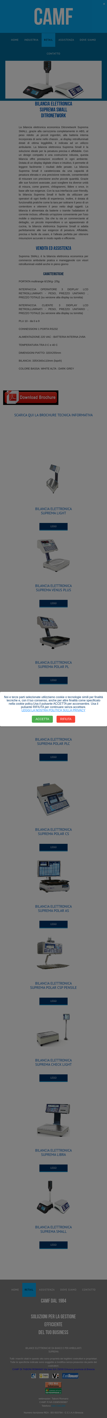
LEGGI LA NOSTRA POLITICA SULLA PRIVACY (53, 710)
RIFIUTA (65, 719)
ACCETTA (42, 719)
